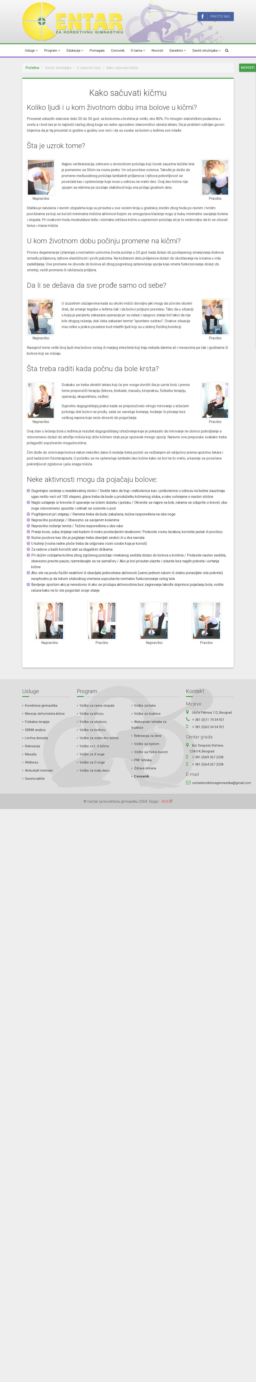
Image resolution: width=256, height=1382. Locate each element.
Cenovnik (117, 50)
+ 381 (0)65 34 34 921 (208, 727)
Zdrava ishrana (145, 768)
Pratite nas (216, 16)
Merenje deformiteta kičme (45, 714)
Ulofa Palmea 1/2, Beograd (212, 713)
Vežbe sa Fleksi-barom (151, 752)
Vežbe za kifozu (91, 714)
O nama (138, 50)
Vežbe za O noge (92, 762)
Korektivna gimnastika (41, 706)
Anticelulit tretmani (39, 770)
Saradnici (177, 50)
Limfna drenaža (36, 738)
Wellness (31, 762)
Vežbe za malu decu (95, 770)
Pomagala (97, 50)
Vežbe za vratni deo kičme (99, 738)
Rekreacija (32, 746)
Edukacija (75, 50)
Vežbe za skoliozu (93, 722)
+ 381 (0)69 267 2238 (207, 757)
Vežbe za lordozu (93, 730)
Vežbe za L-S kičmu (94, 746)
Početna (32, 68)
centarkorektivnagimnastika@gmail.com (221, 783)
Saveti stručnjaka (206, 50)
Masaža (30, 754)
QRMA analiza (35, 730)
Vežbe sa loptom (146, 744)
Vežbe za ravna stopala (97, 706)
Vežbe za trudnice (147, 714)
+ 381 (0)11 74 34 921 (208, 720)
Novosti (157, 50)
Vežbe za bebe (145, 706)
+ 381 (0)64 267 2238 (207, 764)
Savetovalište (35, 779)
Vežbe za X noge (92, 754)
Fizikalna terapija (37, 722)
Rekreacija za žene (148, 736)
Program (52, 50)
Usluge (31, 50)
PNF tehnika (143, 760)
